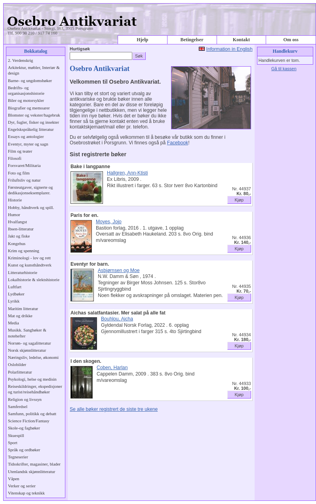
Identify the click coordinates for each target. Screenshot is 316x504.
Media (13, 322)
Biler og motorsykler (26, 100)
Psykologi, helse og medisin (32, 379)
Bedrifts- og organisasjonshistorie (26, 90)
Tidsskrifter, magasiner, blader (34, 464)
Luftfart (14, 286)
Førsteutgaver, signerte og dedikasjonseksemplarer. (30, 190)
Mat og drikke (20, 315)
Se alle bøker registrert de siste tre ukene (114, 409)
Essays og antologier (26, 136)
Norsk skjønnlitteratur (27, 350)
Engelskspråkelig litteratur (31, 129)
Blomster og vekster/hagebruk (34, 115)
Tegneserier (18, 456)
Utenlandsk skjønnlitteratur (31, 471)
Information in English (229, 49)
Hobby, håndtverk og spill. (31, 207)
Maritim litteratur (23, 308)
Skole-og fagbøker (24, 427)
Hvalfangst (17, 221)
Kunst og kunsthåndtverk (29, 265)
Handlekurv (284, 51)
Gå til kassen (284, 68)
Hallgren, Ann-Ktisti (127, 173)
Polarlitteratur (20, 372)
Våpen (13, 478)
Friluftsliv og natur (24, 180)
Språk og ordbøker (24, 449)
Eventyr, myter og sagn (28, 144)
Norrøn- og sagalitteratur (29, 343)
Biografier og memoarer (29, 107)
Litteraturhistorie (22, 272)
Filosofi (14, 158)
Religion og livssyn (25, 399)
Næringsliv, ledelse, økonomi (33, 357)
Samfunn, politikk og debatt (32, 413)
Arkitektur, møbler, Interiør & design (34, 70)
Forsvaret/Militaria (24, 165)
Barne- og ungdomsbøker (30, 80)
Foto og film (19, 173)
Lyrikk (13, 301)
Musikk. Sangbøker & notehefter (27, 333)
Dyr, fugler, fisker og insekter (33, 122)
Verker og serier (22, 485)
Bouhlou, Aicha (117, 319)
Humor (14, 214)
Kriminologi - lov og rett (29, 257)
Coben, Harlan (112, 367)
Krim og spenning (23, 250)
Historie (15, 199)
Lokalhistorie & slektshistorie (33, 279)
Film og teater (20, 151)
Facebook (177, 143)
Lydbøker (16, 293)
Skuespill (16, 435)
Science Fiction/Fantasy (28, 420)
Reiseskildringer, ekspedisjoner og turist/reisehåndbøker (35, 389)
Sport (12, 442)
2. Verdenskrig (20, 60)
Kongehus (16, 243)
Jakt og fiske (19, 236)
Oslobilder (17, 364)
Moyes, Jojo (109, 221)
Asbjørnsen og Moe (118, 270)
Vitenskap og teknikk (26, 493)
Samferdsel (17, 406)
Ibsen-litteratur (21, 228)
